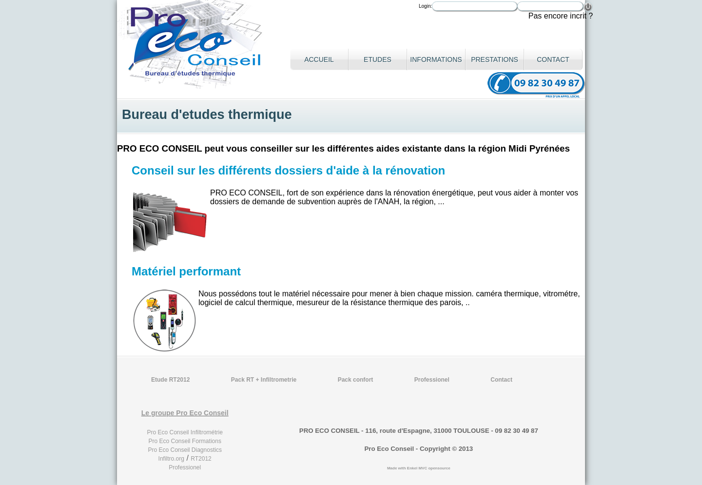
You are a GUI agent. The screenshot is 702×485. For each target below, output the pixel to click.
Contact (553, 59)
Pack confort (355, 379)
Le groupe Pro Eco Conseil (185, 413)
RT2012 (201, 458)
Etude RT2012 (170, 379)
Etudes (377, 59)
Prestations (494, 59)
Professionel (431, 379)
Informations (436, 59)
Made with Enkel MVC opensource (418, 468)
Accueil (319, 59)
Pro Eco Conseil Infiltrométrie (185, 432)
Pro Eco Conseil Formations (185, 441)
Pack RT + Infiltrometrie (263, 379)
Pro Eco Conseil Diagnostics (184, 449)
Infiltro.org (171, 458)
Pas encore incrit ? (560, 16)
